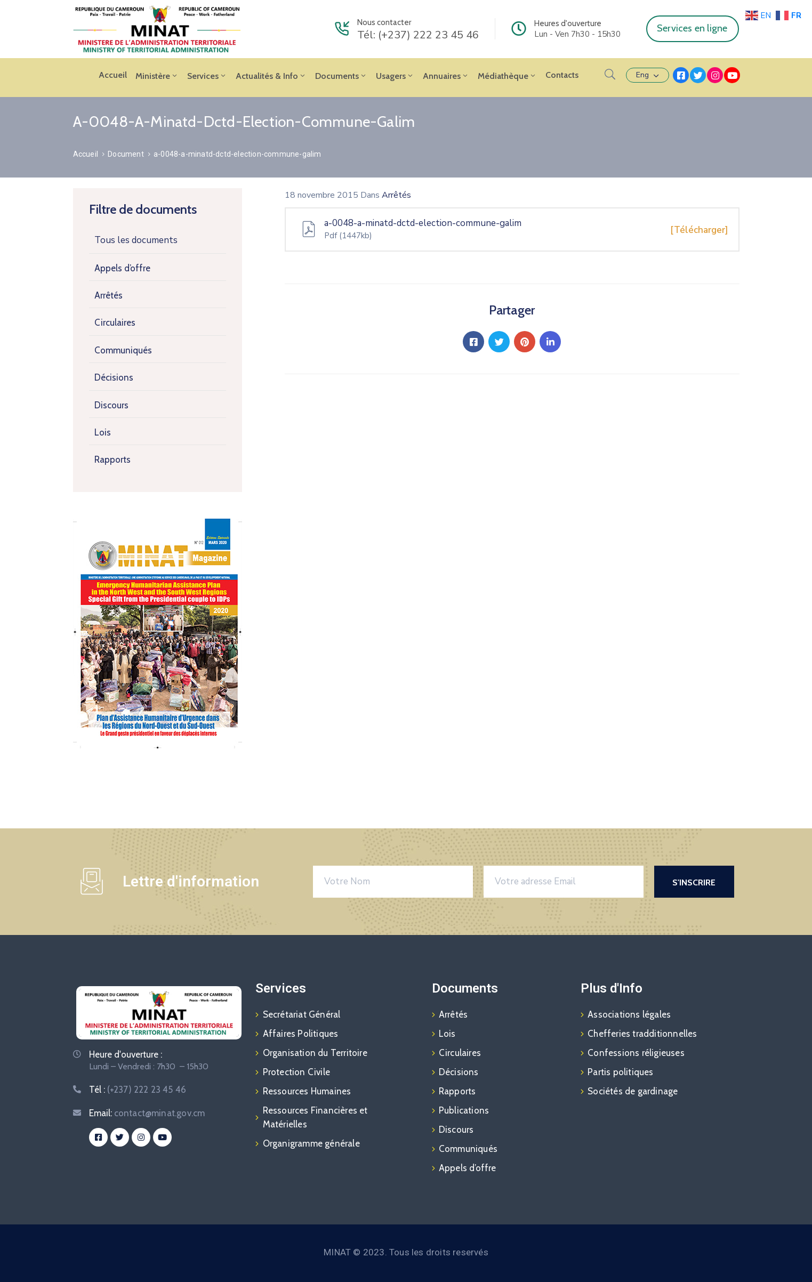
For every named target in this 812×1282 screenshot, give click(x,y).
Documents (341, 76)
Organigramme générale (311, 1143)
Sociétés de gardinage (633, 1091)
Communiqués (123, 350)
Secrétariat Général (302, 1014)
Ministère (157, 76)
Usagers (395, 76)
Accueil (113, 75)
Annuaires (446, 76)
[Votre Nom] (393, 882)
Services (207, 76)
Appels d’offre (122, 268)
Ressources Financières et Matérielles (315, 1117)
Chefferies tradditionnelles (642, 1033)
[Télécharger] (699, 230)
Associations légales (629, 1014)
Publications (464, 1110)
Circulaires (114, 322)
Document (126, 154)
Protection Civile (296, 1072)
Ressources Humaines (307, 1091)
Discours (111, 405)
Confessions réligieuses (636, 1052)
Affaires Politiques (301, 1033)
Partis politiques (620, 1072)
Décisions (113, 377)
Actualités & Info (271, 76)
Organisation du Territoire (315, 1052)
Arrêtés (108, 295)
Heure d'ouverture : (125, 1054)
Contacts (561, 75)
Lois (102, 432)
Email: (147, 1113)
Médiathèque (507, 76)
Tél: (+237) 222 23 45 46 (418, 35)
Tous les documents (136, 240)
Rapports (112, 459)
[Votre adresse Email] (564, 882)
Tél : (138, 1089)
